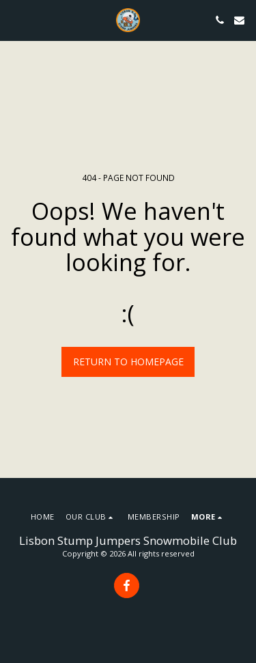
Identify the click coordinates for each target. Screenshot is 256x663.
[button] (15, 19)
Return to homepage (128, 361)
